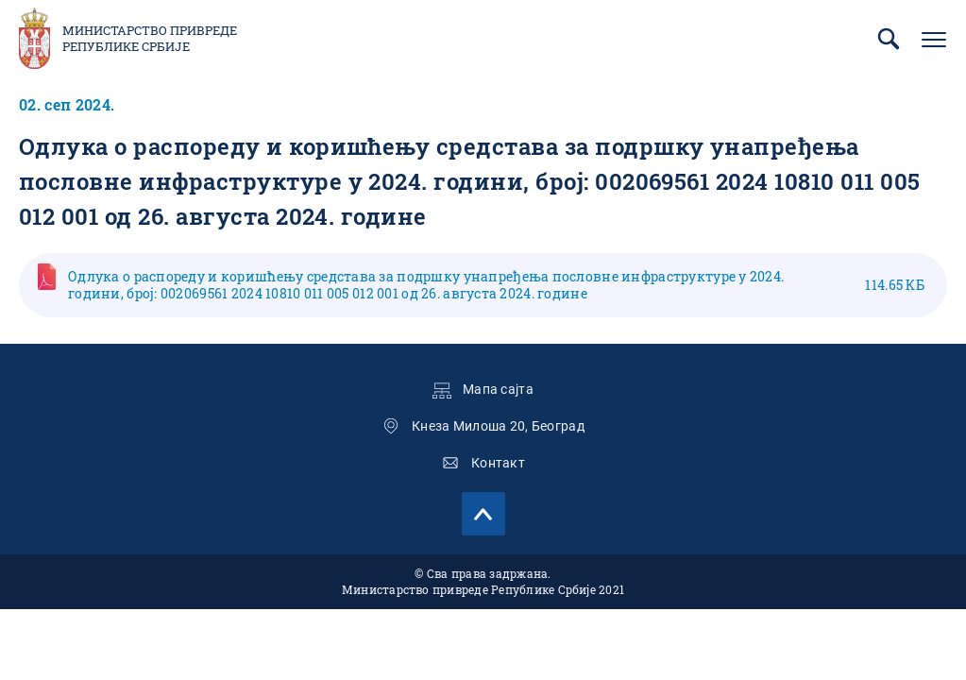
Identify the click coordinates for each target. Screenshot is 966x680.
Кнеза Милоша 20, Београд (498, 426)
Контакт (498, 462)
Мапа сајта (498, 389)
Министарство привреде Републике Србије (149, 39)
